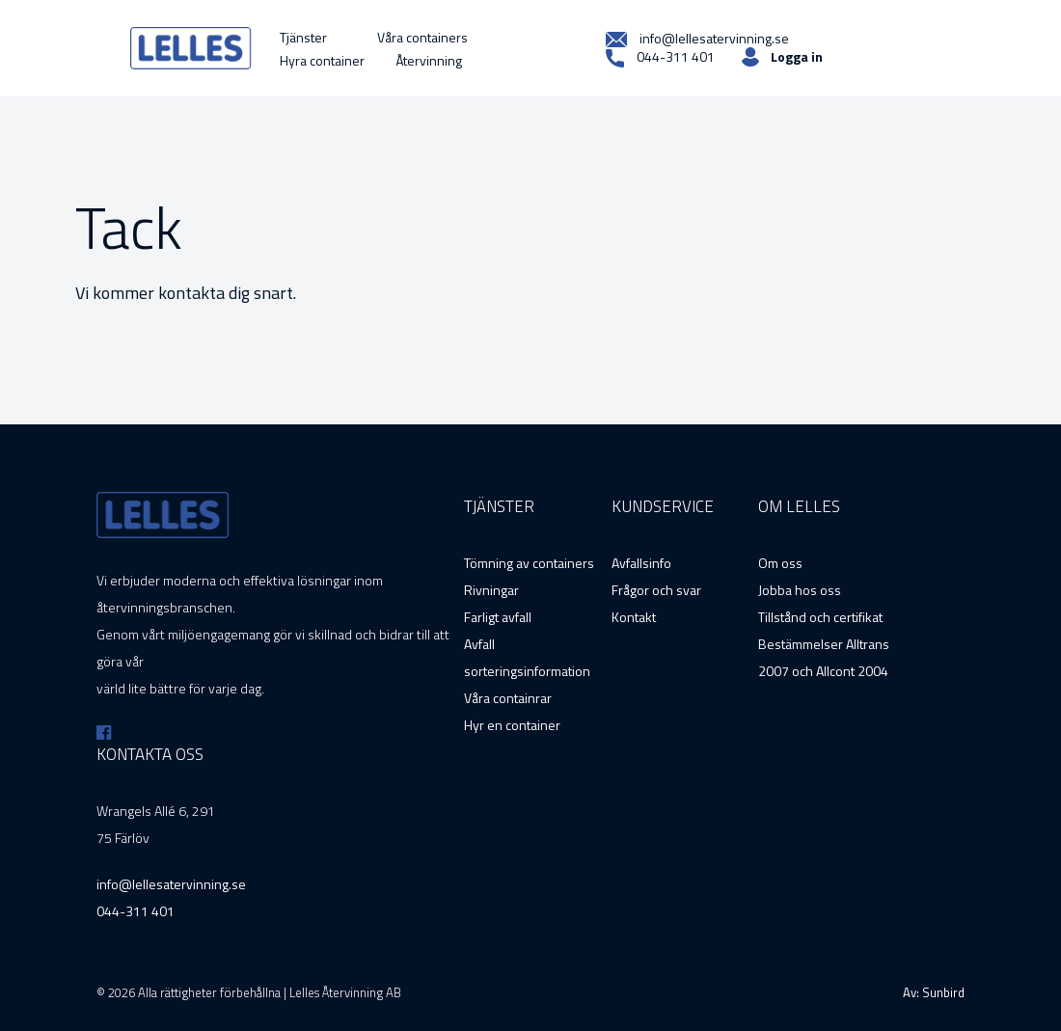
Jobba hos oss (799, 590)
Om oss (780, 563)
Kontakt (634, 617)
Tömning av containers (529, 563)
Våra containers (422, 37)
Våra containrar (508, 698)
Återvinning (428, 60)
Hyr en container (512, 725)
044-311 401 (660, 57)
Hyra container (322, 60)
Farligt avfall (497, 617)
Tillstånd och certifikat (820, 617)
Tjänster (303, 37)
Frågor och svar (656, 590)
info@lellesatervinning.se (697, 38)
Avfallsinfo (641, 563)
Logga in (797, 56)
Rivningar (491, 590)
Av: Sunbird (934, 992)
